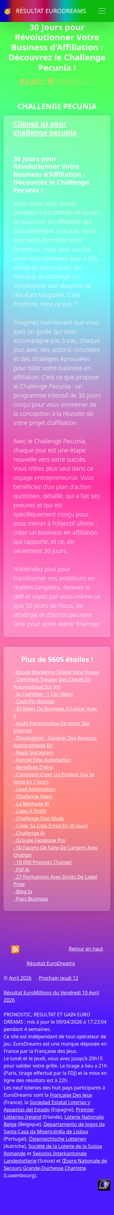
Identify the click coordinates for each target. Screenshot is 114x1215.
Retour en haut (86, 948)
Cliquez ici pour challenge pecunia (45, 128)
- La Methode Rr (31, 803)
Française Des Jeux (71, 1095)
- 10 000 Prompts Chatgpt (42, 862)
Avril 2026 (20, 978)
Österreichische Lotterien (57, 1138)
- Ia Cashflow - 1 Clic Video (43, 694)
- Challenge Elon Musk (38, 818)
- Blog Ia (22, 891)
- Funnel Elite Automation (42, 759)
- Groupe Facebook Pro (39, 840)
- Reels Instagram (33, 752)
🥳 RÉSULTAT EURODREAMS (45, 11)
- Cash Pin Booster (34, 701)
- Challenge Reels (32, 796)
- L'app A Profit (29, 811)
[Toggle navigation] (101, 11)
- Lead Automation (34, 789)
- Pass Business (30, 898)
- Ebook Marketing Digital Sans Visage (56, 672)
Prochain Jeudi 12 (58, 978)
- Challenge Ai (29, 833)
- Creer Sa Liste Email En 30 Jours (50, 825)
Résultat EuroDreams (51, 963)
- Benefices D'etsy (33, 767)
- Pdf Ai (21, 869)
